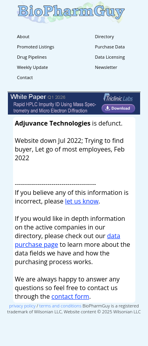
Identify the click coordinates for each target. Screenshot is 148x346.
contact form (70, 296)
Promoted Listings (35, 47)
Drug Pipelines (32, 57)
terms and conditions (60, 306)
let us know (82, 201)
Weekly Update (32, 67)
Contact (25, 77)
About (23, 36)
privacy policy (22, 306)
